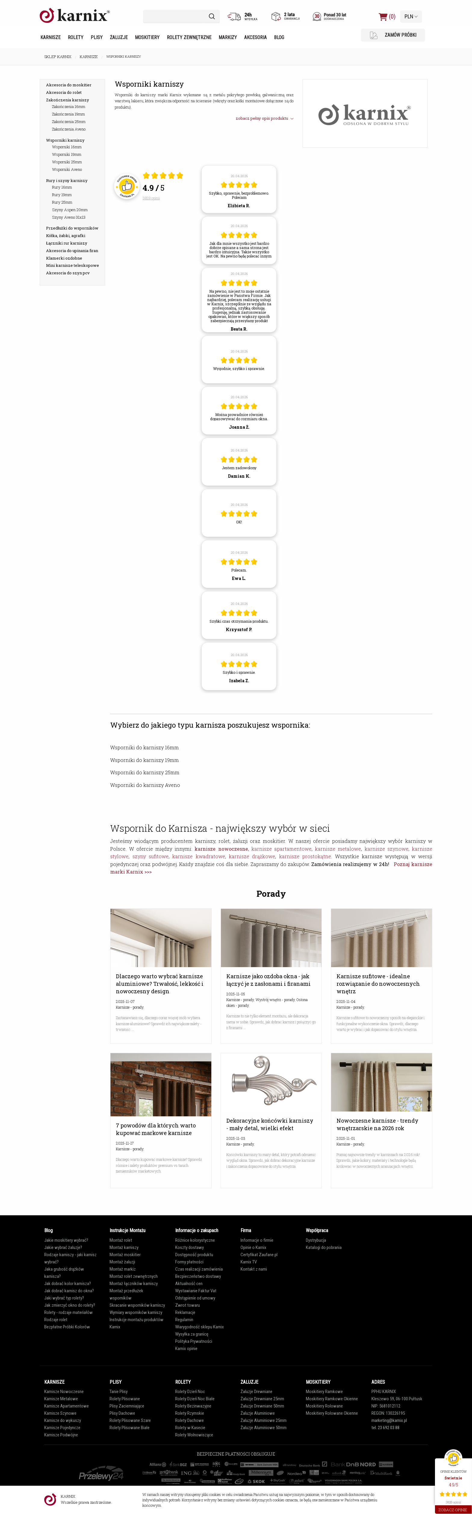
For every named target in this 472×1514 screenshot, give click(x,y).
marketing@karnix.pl (389, 1420)
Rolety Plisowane (125, 1398)
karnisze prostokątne (305, 856)
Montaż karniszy (124, 1247)
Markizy (228, 37)
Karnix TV (249, 1262)
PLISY (116, 1382)
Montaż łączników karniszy (134, 1283)
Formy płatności (189, 1262)
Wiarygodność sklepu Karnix (199, 1327)
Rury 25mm (62, 202)
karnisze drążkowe (252, 856)
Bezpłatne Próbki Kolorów (67, 1327)
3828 (151, 198)
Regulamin (184, 1319)
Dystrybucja (316, 1240)
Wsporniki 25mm (67, 162)
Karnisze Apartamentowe (66, 1406)
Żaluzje (119, 37)
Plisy (97, 37)
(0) (387, 16)
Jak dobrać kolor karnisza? (67, 1283)
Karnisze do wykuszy (62, 1420)
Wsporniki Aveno (67, 169)
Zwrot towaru (187, 1305)
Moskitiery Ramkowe (324, 1391)
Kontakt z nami (254, 1269)
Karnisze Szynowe (60, 1413)
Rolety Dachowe (189, 1420)
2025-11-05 (235, 993)
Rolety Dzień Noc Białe (195, 1398)
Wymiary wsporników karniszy (136, 1312)
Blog (279, 37)
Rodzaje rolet (55, 1319)
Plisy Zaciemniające (127, 1406)
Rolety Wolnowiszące (194, 1435)
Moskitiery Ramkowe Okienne (332, 1398)
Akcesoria (255, 37)
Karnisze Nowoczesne (64, 1391)
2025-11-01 (346, 1138)
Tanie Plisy (119, 1391)
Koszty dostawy (189, 1247)
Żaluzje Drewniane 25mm (262, 1398)
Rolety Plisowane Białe (130, 1427)
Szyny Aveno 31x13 (68, 217)
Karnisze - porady (129, 1007)
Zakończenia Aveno (68, 129)
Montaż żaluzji (122, 1262)
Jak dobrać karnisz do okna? (69, 1291)
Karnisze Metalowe (61, 1398)
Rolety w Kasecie (190, 1427)
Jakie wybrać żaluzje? (63, 1247)
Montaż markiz (123, 1269)
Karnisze (50, 37)
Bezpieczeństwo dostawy (198, 1276)
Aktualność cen (189, 1283)
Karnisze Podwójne (61, 1435)
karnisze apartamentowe (281, 849)
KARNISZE (54, 1382)
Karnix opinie (186, 1348)
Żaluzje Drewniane (256, 1391)
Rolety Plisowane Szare (130, 1420)
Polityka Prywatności (193, 1341)
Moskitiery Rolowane (324, 1406)
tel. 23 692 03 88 (385, 1427)
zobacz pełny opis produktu (264, 118)
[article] (239, 189)
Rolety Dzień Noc (190, 1391)
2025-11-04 (346, 1001)
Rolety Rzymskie (189, 1413)
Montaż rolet (121, 1240)
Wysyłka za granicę (191, 1334)
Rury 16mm (62, 187)
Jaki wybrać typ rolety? (64, 1298)
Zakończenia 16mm (68, 106)
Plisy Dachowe (122, 1413)
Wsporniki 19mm (66, 154)
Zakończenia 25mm (68, 121)
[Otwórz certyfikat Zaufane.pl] (163, 176)
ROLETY (183, 1382)
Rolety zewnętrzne (189, 37)
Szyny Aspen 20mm (70, 209)
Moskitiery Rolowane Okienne (332, 1413)
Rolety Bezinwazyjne (193, 1406)
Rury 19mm (62, 194)
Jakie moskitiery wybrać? (66, 1240)
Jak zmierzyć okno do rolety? (69, 1305)
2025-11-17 (125, 1143)
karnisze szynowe (386, 849)
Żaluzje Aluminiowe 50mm (264, 1427)
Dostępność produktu (194, 1254)
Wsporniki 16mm (67, 147)
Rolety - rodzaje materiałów (68, 1312)
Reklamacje (185, 1312)
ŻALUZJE (249, 1382)
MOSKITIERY (318, 1382)
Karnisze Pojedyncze (62, 1427)
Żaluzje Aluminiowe (258, 1413)
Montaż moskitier (125, 1254)
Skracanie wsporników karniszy (137, 1305)
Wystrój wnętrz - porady (275, 999)
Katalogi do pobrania (324, 1247)
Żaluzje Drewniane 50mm (262, 1406)
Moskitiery (147, 37)
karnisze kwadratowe (198, 856)
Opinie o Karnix (253, 1247)
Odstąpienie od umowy (195, 1298)
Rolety (75, 37)
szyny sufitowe (150, 856)
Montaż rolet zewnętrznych (134, 1276)
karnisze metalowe (338, 849)
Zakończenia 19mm (68, 114)
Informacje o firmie (257, 1240)
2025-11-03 (235, 1138)
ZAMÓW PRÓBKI (393, 35)
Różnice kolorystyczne (195, 1240)
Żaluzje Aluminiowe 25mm (264, 1420)
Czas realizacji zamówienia (199, 1269)
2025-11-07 (125, 1001)
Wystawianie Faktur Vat (195, 1291)
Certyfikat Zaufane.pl (259, 1254)
